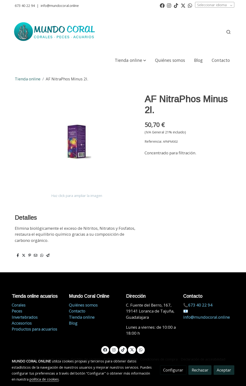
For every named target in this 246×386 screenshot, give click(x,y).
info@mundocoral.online (60, 5)
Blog (73, 323)
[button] (130, 60)
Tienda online (27, 79)
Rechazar (200, 370)
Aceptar (224, 370)
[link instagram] (169, 5)
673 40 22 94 (25, 5)
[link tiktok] (176, 5)
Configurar (173, 370)
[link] (55, 31)
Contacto (77, 311)
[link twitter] (183, 5)
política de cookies (44, 379)
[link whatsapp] (190, 5)
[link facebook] (162, 5)
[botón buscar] (228, 31)
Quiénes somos (83, 305)
